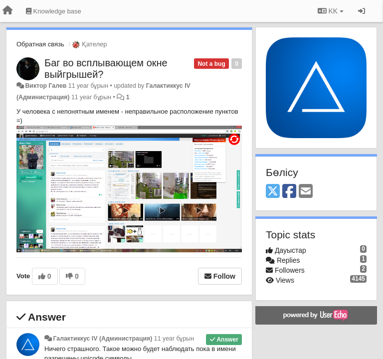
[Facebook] (289, 191)
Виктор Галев (45, 85)
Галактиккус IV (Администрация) (102, 338)
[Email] (306, 191)
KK (331, 11)
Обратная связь (40, 44)
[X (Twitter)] (273, 191)
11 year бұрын (174, 338)
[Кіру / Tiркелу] (362, 10)
